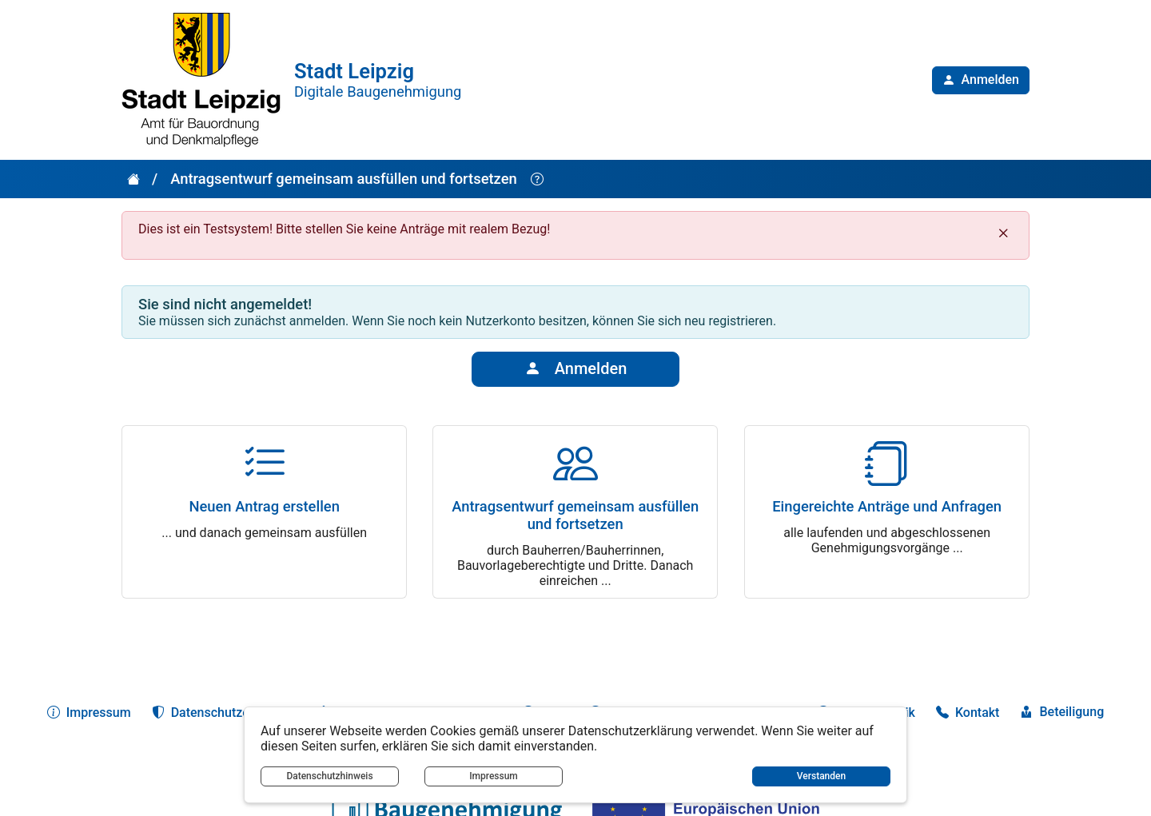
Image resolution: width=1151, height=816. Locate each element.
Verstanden (821, 776)
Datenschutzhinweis (329, 776)
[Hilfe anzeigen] (537, 179)
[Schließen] (1003, 233)
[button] (981, 80)
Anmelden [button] (575, 369)
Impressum (493, 776)
